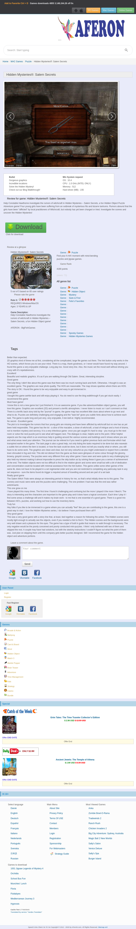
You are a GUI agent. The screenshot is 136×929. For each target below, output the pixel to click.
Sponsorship (55, 843)
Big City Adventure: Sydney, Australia (106, 833)
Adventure (10, 671)
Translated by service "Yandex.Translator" (26, 912)
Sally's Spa (94, 853)
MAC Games (17, 61)
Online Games (125, 10)
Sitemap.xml (102, 927)
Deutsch (14, 818)
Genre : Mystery (68, 295)
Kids (7, 681)
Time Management (13, 676)
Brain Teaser (11, 667)
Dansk (14, 808)
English (14, 813)
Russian (14, 858)
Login (6, 593)
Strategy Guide (59, 854)
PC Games (93, 10)
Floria (13, 889)
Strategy (9, 685)
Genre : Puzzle (69, 252)
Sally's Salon (95, 843)
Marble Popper (12, 662)
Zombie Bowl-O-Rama (99, 813)
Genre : (64, 304)
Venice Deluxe (95, 848)
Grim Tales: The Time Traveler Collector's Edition (75, 717)
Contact (53, 823)
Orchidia (15, 873)
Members (54, 828)
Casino (8, 690)
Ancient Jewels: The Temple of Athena (75, 759)
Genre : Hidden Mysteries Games (76, 336)
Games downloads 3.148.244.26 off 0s (38, 3)
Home (5, 61)
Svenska (15, 848)
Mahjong (9, 634)
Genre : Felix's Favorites (72, 301)
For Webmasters (57, 848)
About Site (54, 808)
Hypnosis (15, 904)
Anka (91, 808)
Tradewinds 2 (95, 818)
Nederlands (16, 838)
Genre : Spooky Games (71, 333)
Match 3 (9, 657)
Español (14, 823)
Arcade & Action (12, 630)
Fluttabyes (15, 893)
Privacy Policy (56, 813)
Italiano (14, 833)
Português (15, 843)
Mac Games (108, 10)
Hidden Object (11, 653)
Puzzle (28, 61)
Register (7, 597)
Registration (55, 838)
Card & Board (11, 644)
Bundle (8, 695)
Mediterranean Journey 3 (22, 898)
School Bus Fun (18, 878)
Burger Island (95, 858)
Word (8, 648)
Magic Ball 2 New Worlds (100, 838)
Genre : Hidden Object (72, 291)
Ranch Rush (94, 823)
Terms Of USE (56, 818)
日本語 (14, 853)
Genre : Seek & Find (70, 298)
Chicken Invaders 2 (98, 828)
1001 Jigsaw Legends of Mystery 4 (27, 868)
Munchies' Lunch (19, 883)
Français (15, 828)
